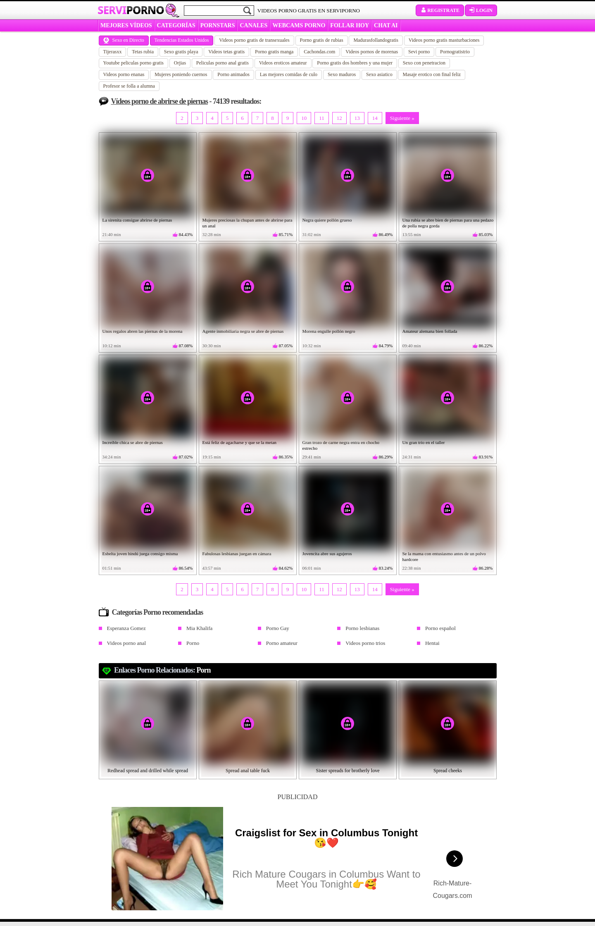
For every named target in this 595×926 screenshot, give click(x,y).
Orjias (180, 63)
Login (481, 10)
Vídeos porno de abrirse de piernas (159, 101)
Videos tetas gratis (226, 52)
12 (339, 118)
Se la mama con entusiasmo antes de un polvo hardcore (444, 556)
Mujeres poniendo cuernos (181, 74)
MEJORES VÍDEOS (126, 25)
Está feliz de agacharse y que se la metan (239, 442)
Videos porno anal (126, 643)
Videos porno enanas (124, 74)
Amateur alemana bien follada (429, 331)
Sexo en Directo (123, 40)
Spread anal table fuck (248, 770)
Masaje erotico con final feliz (431, 74)
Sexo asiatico (379, 74)
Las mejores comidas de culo (288, 74)
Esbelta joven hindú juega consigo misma (140, 553)
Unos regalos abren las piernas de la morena (142, 331)
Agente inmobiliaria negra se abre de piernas (243, 331)
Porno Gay (277, 628)
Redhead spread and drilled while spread (147, 770)
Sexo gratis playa (181, 52)
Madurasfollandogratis (375, 40)
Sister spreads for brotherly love (348, 770)
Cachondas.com (319, 52)
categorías (176, 25)
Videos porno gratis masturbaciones (444, 40)
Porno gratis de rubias (321, 40)
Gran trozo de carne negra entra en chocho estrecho (341, 445)
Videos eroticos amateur (283, 63)
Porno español (440, 628)
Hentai (432, 643)
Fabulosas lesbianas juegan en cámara (236, 553)
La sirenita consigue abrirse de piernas (137, 219)
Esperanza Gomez (126, 628)
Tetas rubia (143, 52)
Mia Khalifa (199, 628)
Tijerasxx (112, 52)
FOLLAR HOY (349, 25)
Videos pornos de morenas (371, 52)
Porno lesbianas (362, 628)
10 (304, 118)
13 (357, 118)
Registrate (439, 10)
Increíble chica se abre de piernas (132, 442)
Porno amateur (282, 643)
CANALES (253, 25)
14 (375, 118)
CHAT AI (385, 25)
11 (321, 118)
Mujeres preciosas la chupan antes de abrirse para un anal (247, 222)
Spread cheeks (447, 770)
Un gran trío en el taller (423, 442)
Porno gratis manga (274, 52)
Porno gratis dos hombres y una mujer (355, 63)
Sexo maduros (342, 74)
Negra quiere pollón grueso (327, 219)
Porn (204, 670)
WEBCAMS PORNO (298, 25)
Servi (131, 10)
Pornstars (217, 25)
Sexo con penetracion (424, 63)
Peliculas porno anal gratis (222, 63)
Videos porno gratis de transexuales (254, 40)
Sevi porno (419, 52)
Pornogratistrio (455, 52)
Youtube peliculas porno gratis (133, 63)
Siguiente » (402, 118)
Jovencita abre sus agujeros (327, 553)
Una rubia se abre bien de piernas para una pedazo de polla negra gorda (448, 222)
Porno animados (233, 74)
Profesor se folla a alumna (129, 86)
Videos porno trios (365, 643)
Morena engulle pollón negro (328, 331)
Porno (192, 643)
